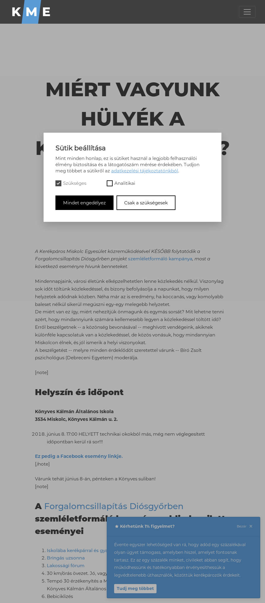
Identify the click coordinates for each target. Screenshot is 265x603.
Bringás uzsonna (66, 558)
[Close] (251, 526)
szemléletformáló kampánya (160, 259)
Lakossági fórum (65, 565)
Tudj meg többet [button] (135, 588)
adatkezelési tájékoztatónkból (144, 171)
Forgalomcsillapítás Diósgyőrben (113, 506)
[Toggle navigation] (247, 12)
